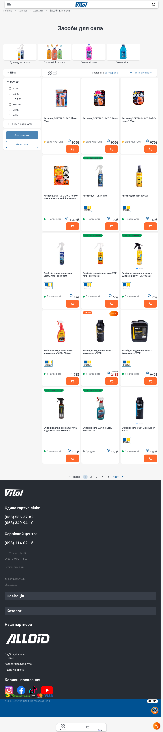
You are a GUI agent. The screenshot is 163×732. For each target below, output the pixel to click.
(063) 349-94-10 (19, 525)
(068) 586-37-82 (19, 519)
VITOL (16, 111)
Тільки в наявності (19, 125)
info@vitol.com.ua (15, 581)
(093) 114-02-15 (19, 545)
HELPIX (17, 101)
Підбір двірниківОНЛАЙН (15, 658)
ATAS (15, 90)
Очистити (22, 146)
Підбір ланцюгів (14, 672)
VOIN (15, 117)
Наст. (118, 479)
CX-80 (16, 95)
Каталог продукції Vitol (18, 666)
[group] (20, 55)
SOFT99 (17, 106)
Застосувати (22, 136)
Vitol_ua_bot (11, 586)
